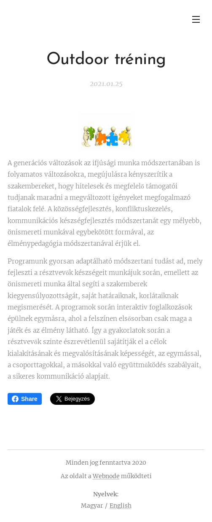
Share (25, 399)
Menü (196, 19)
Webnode (106, 476)
